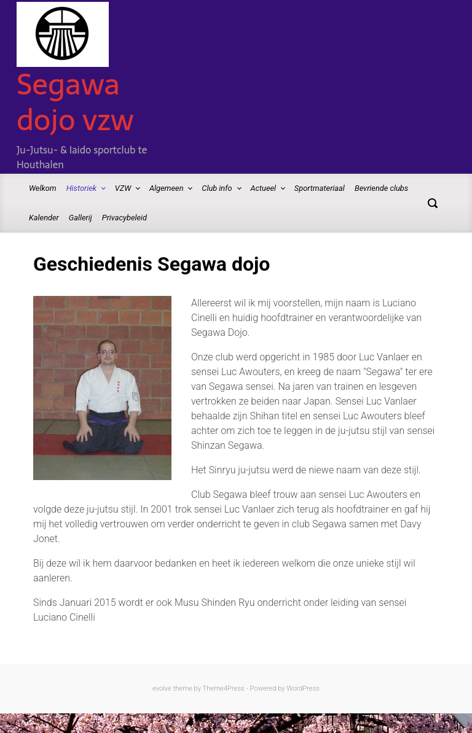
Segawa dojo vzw (75, 102)
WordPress (303, 688)
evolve (161, 688)
